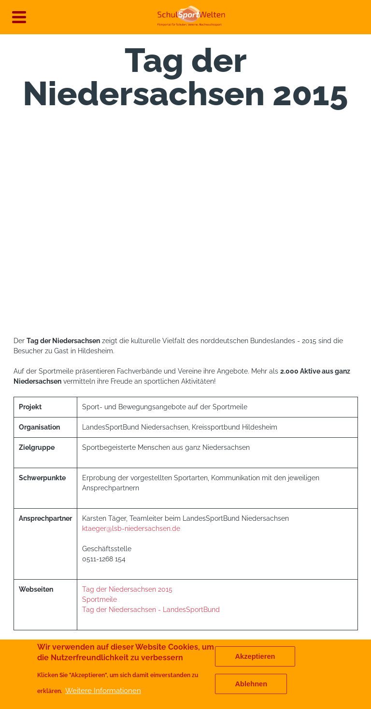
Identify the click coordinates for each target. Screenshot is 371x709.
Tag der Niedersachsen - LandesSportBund (152, 609)
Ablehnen (251, 684)
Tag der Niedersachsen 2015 (128, 589)
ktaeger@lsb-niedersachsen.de (131, 528)
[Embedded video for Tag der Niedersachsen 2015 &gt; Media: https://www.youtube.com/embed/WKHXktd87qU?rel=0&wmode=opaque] (186, 227)
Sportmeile (100, 599)
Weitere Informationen (103, 690)
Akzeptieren (255, 656)
